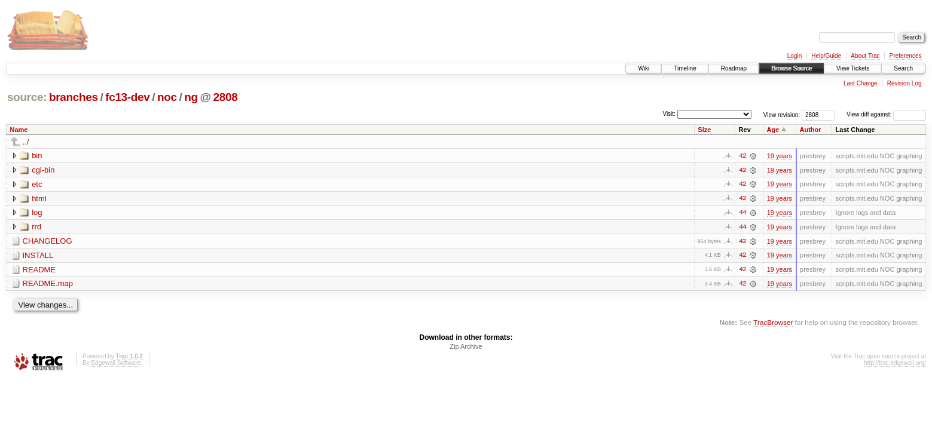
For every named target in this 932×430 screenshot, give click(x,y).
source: (27, 97)
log (37, 212)
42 (742, 156)
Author (810, 129)
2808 (225, 97)
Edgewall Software (115, 364)
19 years (779, 155)
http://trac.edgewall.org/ (895, 364)
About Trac (865, 56)
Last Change (861, 83)
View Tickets (852, 68)
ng (191, 97)
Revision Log (904, 83)
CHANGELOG (47, 241)
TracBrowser (773, 323)
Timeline (685, 68)
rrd (36, 227)
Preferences (906, 56)
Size (704, 129)
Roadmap (734, 68)
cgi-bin (43, 169)
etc (37, 184)
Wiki (643, 68)
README (39, 270)
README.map (48, 284)
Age (773, 129)
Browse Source (791, 68)
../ (26, 141)
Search (903, 68)
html (39, 198)
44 (742, 213)
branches (73, 97)
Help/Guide (826, 56)
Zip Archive (466, 347)
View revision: (781, 114)
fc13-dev (127, 97)
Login (794, 56)
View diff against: (886, 114)
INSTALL (38, 255)
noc (167, 97)
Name (19, 129)
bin (37, 155)
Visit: (669, 113)
